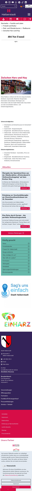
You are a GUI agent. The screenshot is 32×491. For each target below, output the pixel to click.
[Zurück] (8, 489)
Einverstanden (16, 487)
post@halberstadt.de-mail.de (9, 370)
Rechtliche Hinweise (7, 372)
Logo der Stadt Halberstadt (9, 12)
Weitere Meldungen (15, 233)
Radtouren (26, 28)
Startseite (4, 23)
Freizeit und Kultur (9, 26)
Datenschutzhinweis (16, 480)
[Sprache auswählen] (22, 6)
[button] (3, 87)
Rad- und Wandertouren (12, 28)
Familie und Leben (16, 23)
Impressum (16, 483)
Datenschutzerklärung (11, 475)
